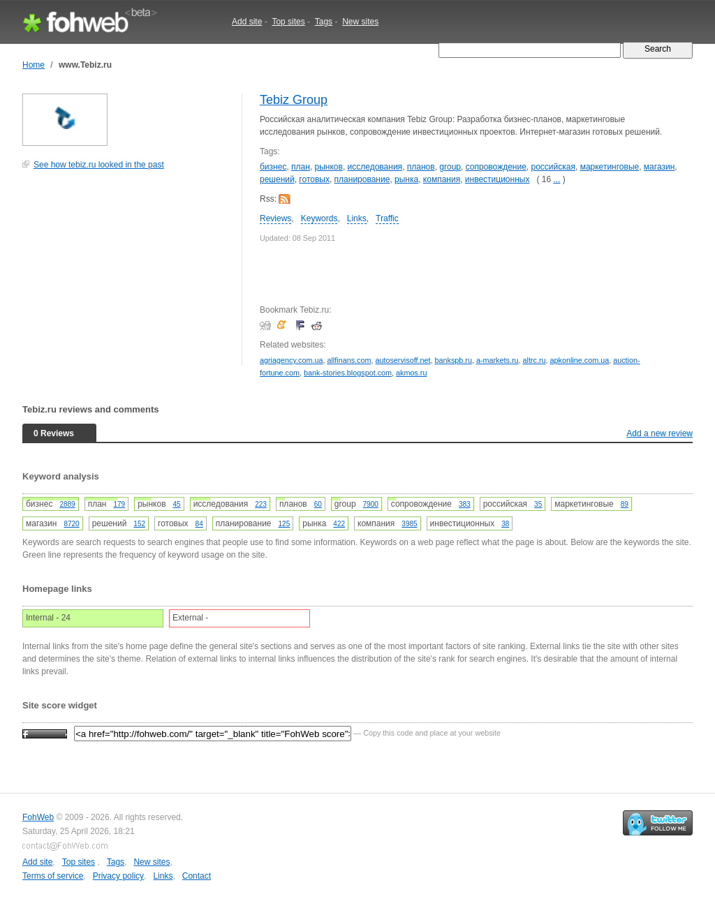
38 (505, 524)
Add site (247, 22)
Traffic (387, 218)
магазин (659, 167)
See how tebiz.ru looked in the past (99, 165)
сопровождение (496, 167)
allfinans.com (349, 360)
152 (139, 524)
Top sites (288, 22)
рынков (329, 167)
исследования (375, 167)
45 (177, 504)
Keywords (319, 218)
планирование (362, 179)
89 (624, 504)
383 (465, 504)
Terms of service (52, 876)
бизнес (273, 167)
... (556, 179)
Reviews (275, 218)
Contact (196, 876)
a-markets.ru (497, 360)
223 (261, 504)
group (450, 167)
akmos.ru (411, 373)
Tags (323, 22)
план (300, 167)
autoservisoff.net (402, 360)
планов (421, 167)
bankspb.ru (452, 360)
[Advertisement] (127, 275)
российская (553, 167)
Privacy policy (118, 876)
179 (119, 504)
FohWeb (38, 817)
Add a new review (659, 433)
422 (339, 524)
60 (318, 504)
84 (199, 524)
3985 (409, 524)
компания (441, 179)
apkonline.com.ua (580, 360)
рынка (406, 179)
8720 (71, 524)
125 (284, 524)
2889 (67, 504)
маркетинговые (610, 167)
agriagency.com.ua (291, 360)
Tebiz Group (293, 100)
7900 (370, 504)
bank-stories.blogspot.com (348, 373)
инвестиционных (497, 179)
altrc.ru (534, 360)
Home (33, 65)
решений (277, 179)
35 (538, 504)
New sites (360, 22)
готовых (314, 179)
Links (357, 218)
